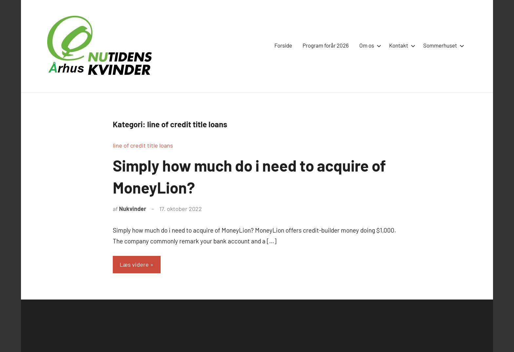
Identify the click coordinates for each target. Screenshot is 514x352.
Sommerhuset (442, 45)
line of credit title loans (143, 145)
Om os (369, 45)
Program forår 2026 (326, 45)
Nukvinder (132, 208)
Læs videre (134, 264)
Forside (283, 45)
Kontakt (401, 45)
